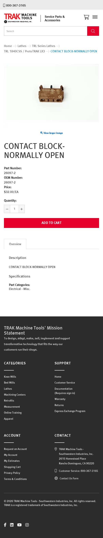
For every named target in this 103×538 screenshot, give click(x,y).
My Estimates (12, 460)
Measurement (12, 406)
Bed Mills (9, 382)
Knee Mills (10, 376)
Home (58, 376)
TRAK (23, 18)
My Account (10, 454)
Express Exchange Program (70, 411)
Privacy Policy (12, 472)
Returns (59, 405)
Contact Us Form (69, 478)
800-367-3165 (16, 5)
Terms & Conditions (15, 479)
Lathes (8, 388)
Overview (15, 244)
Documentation (63, 388)
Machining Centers (15, 394)
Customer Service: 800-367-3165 (78, 470)
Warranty (60, 399)
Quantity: (10, 200)
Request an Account (15, 449)
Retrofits (9, 400)
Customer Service (65, 382)
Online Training (13, 412)
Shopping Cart (12, 466)
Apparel (8, 418)
